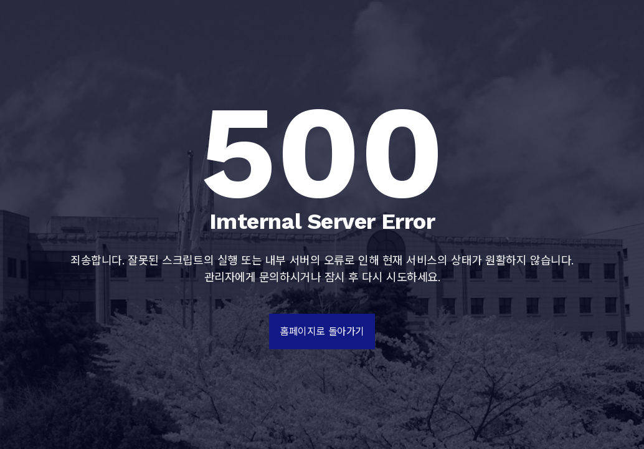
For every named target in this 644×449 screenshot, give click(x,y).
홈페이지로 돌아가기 (322, 331)
